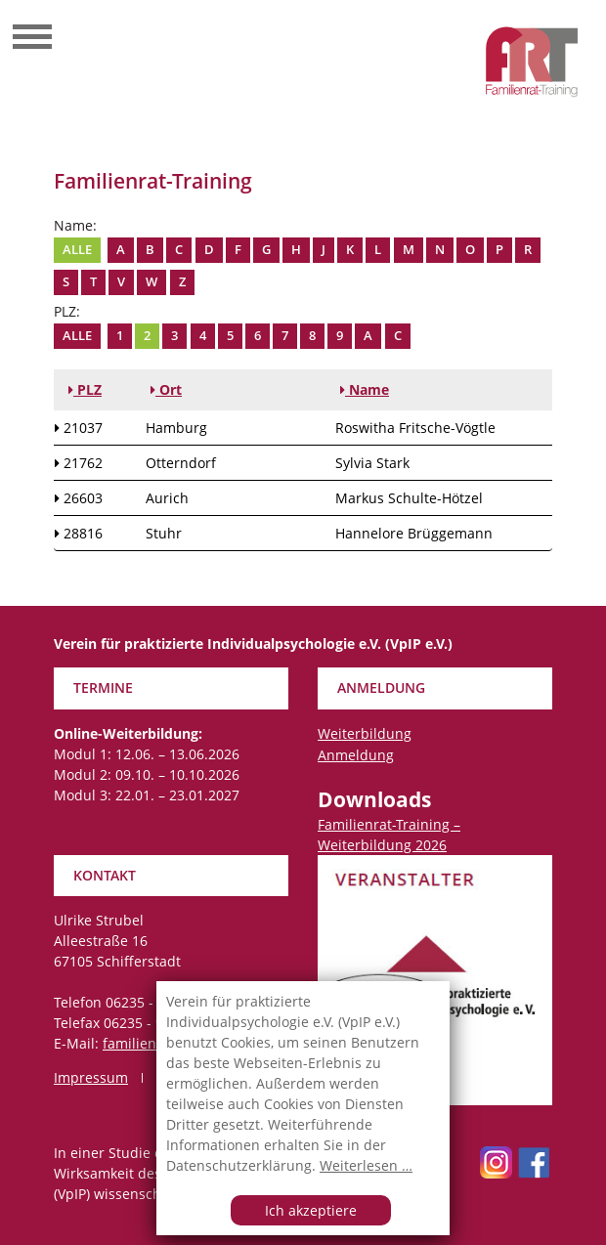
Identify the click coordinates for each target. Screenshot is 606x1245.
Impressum (91, 1077)
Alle (77, 249)
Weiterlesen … (366, 1165)
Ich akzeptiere (311, 1210)
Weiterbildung (364, 733)
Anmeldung (356, 755)
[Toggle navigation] (32, 39)
